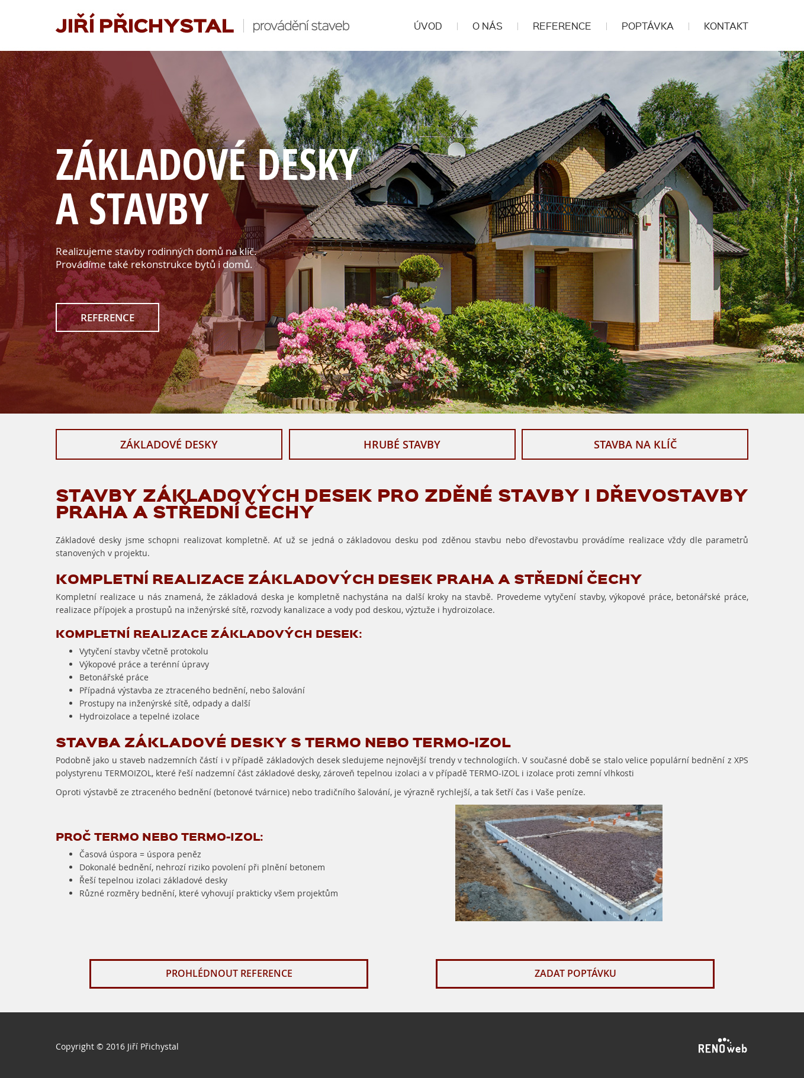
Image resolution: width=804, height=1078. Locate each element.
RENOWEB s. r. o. (723, 1045)
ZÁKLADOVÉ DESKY (169, 444)
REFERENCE (107, 317)
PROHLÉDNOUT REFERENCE (229, 973)
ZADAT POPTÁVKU (575, 973)
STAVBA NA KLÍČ (635, 444)
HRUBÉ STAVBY (402, 444)
